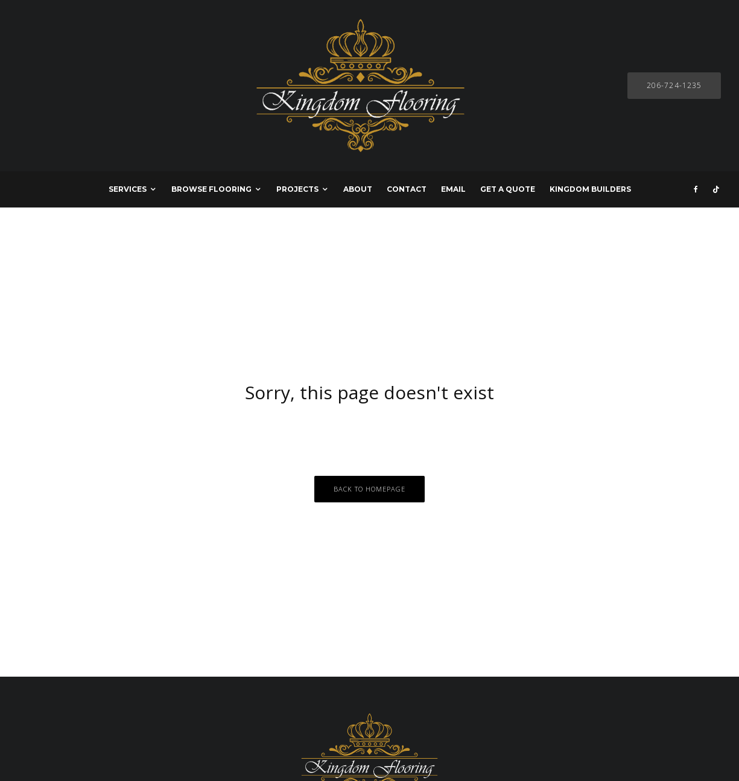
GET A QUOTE (507, 189)
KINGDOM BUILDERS (590, 189)
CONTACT (407, 189)
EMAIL (453, 189)
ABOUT (357, 189)
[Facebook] (696, 189)
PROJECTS (297, 189)
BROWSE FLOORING (211, 189)
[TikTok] (716, 189)
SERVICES (128, 189)
